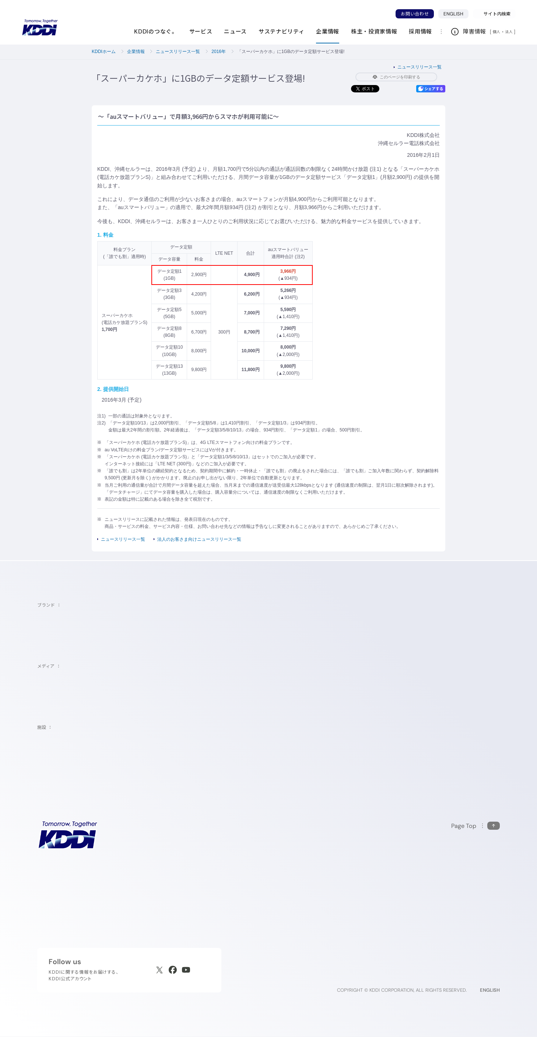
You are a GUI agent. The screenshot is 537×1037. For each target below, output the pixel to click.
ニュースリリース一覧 (178, 51)
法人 (509, 31)
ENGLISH (453, 14)
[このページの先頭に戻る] (475, 826)
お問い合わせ (415, 14)
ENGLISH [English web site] (490, 990)
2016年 (218, 51)
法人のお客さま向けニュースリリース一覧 (199, 539)
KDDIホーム (104, 51)
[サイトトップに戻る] (39, 27)
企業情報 (136, 51)
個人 (497, 31)
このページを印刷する (396, 77)
